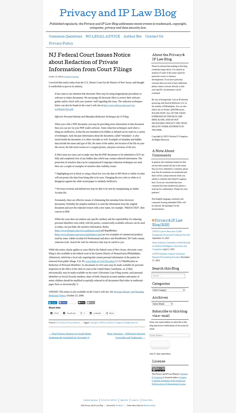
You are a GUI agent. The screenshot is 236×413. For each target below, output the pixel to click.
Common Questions (65, 36)
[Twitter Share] (72, 302)
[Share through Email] (91, 302)
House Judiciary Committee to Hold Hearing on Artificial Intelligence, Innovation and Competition (171, 245)
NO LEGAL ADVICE (103, 36)
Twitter (177, 3)
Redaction (76, 323)
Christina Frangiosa (71, 77)
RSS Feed (187, 3)
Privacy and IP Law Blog (118, 14)
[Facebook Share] (63, 302)
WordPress (119, 405)
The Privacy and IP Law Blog (164, 374)
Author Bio (132, 36)
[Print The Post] (81, 302)
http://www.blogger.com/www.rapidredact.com (78, 234)
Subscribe (160, 344)
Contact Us (154, 36)
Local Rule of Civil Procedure (100, 261)
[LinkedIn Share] (52, 302)
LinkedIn (182, 3)
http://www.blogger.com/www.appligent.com (77, 230)
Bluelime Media (149, 405)
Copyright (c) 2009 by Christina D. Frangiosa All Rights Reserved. (114, 323)
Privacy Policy (61, 43)
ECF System (60, 323)
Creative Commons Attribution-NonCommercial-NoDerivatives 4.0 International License (169, 380)
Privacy (69, 323)
